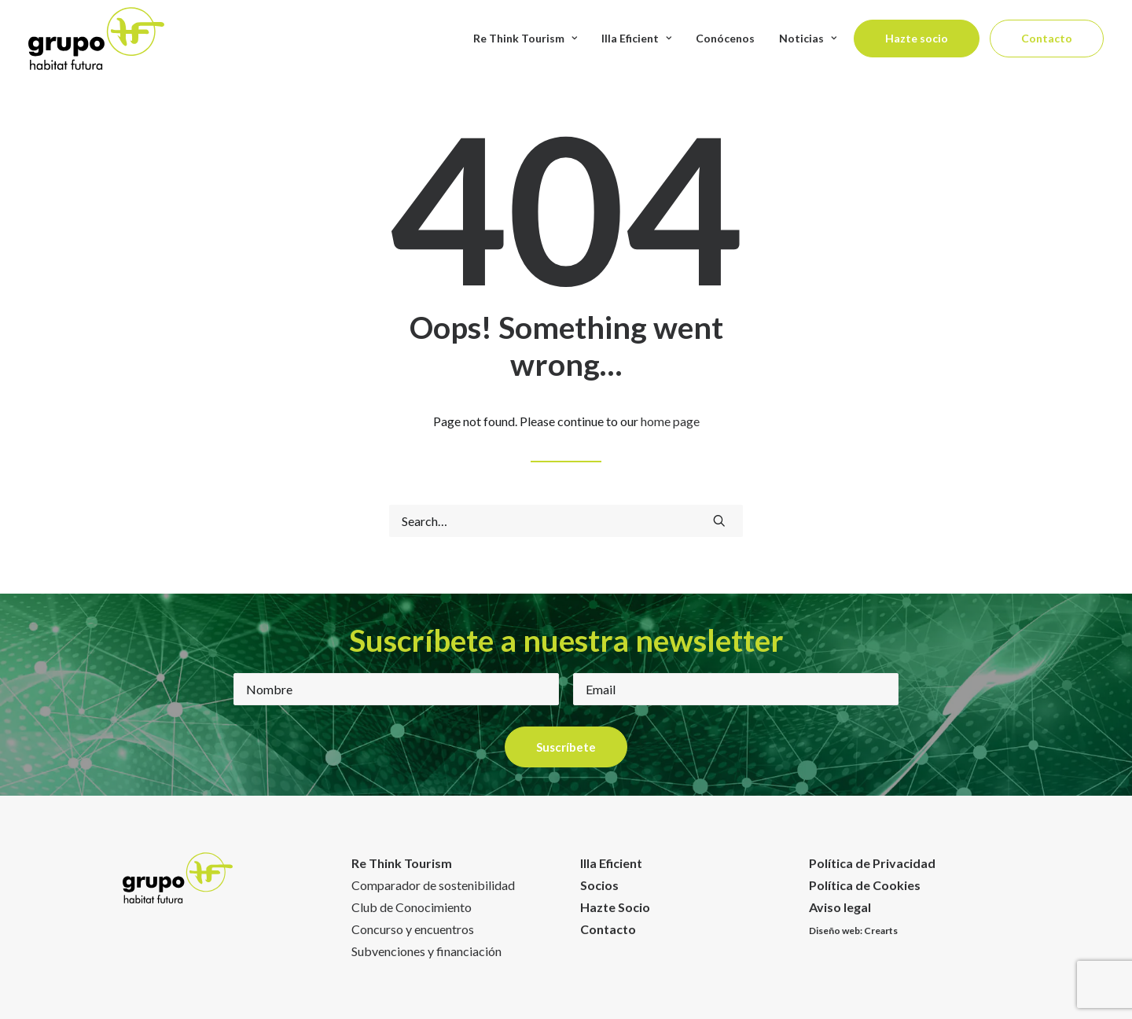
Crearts (881, 930)
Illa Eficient (636, 38)
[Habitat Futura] (96, 38)
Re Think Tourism (525, 38)
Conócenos (725, 38)
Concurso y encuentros (412, 929)
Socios (599, 884)
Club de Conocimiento (411, 906)
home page (670, 421)
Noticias (807, 38)
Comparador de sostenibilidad (433, 884)
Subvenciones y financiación (426, 951)
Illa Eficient (611, 862)
